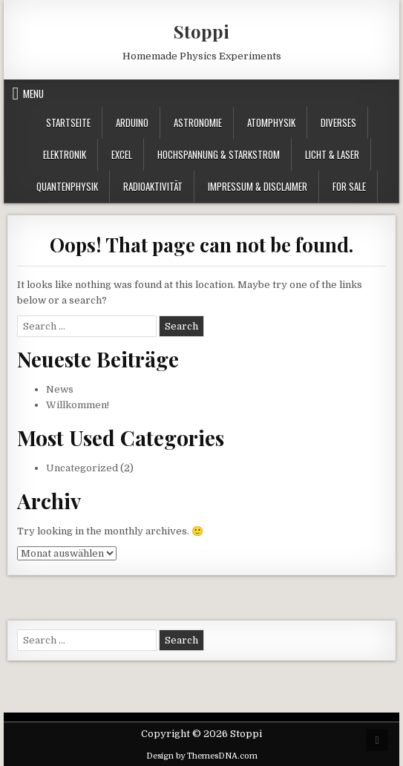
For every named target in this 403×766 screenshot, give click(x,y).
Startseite (68, 122)
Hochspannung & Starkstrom (218, 154)
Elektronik (64, 154)
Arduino (132, 122)
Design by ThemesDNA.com (202, 756)
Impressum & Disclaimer (257, 186)
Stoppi (201, 31)
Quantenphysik (67, 186)
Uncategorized (82, 468)
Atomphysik (271, 122)
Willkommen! (77, 404)
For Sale (349, 186)
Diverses (338, 122)
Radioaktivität (153, 186)
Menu (33, 93)
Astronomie (198, 122)
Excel (121, 154)
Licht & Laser (332, 154)
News (59, 389)
